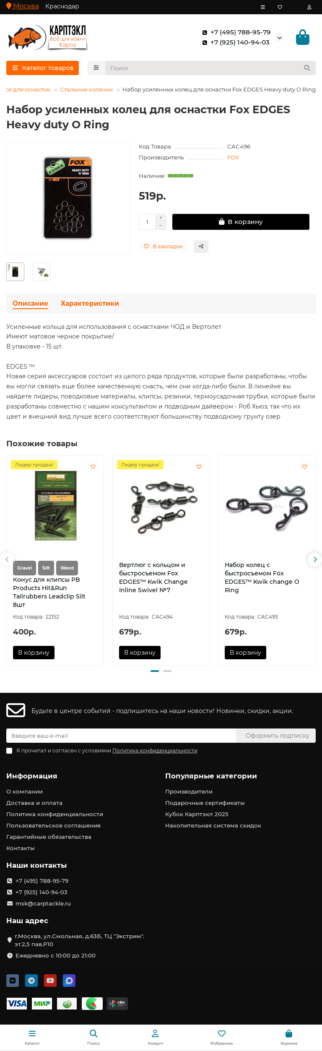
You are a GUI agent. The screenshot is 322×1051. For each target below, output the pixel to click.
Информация (31, 776)
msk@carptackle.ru (43, 903)
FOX (233, 157)
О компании (24, 791)
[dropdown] (263, 7)
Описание (30, 303)
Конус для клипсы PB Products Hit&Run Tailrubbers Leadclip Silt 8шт (49, 592)
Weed (67, 568)
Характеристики (90, 303)
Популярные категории (211, 776)
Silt (46, 568)
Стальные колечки (86, 89)
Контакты (20, 848)
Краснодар (62, 6)
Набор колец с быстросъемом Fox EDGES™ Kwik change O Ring (262, 577)
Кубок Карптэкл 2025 (197, 814)
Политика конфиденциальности (54, 814)
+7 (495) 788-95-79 (235, 32)
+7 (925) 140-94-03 (234, 42)
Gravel (24, 568)
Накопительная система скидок (213, 825)
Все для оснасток (25, 89)
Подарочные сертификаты (205, 802)
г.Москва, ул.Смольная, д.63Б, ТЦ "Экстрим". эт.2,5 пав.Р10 (79, 940)
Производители (189, 791)
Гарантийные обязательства (48, 836)
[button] (7, 559)
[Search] (210, 68)
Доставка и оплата (34, 802)
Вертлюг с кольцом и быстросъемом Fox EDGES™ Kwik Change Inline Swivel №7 (153, 577)
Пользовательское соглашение (53, 825)
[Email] (121, 735)
